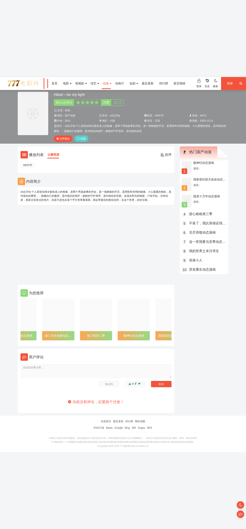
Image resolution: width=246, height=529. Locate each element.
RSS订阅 (99, 427)
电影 (67, 83)
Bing (127, 427)
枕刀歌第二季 (96, 335)
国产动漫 (70, 115)
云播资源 (53, 154)
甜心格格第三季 (200, 214)
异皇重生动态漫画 (20, 335)
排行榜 (163, 83)
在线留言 (106, 421)
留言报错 (179, 83)
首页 (54, 83)
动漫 (107, 83)
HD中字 (27, 165)
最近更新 (148, 83)
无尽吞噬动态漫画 (202, 232)
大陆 (112, 120)
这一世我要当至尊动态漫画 (207, 242)
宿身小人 (195, 260)
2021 (68, 120)
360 (134, 427)
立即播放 (63, 138)
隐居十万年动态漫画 (206, 196)
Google (118, 427)
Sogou (141, 427)
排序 (166, 155)
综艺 (95, 83)
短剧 (134, 83)
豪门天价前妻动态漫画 (58, 336)
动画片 (119, 83)
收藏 (81, 138)
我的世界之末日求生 (204, 251)
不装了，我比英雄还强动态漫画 (207, 223)
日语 (157, 120)
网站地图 (140, 421)
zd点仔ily (115, 115)
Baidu (109, 427)
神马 (149, 427)
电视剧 (81, 83)
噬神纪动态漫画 (133, 335)
